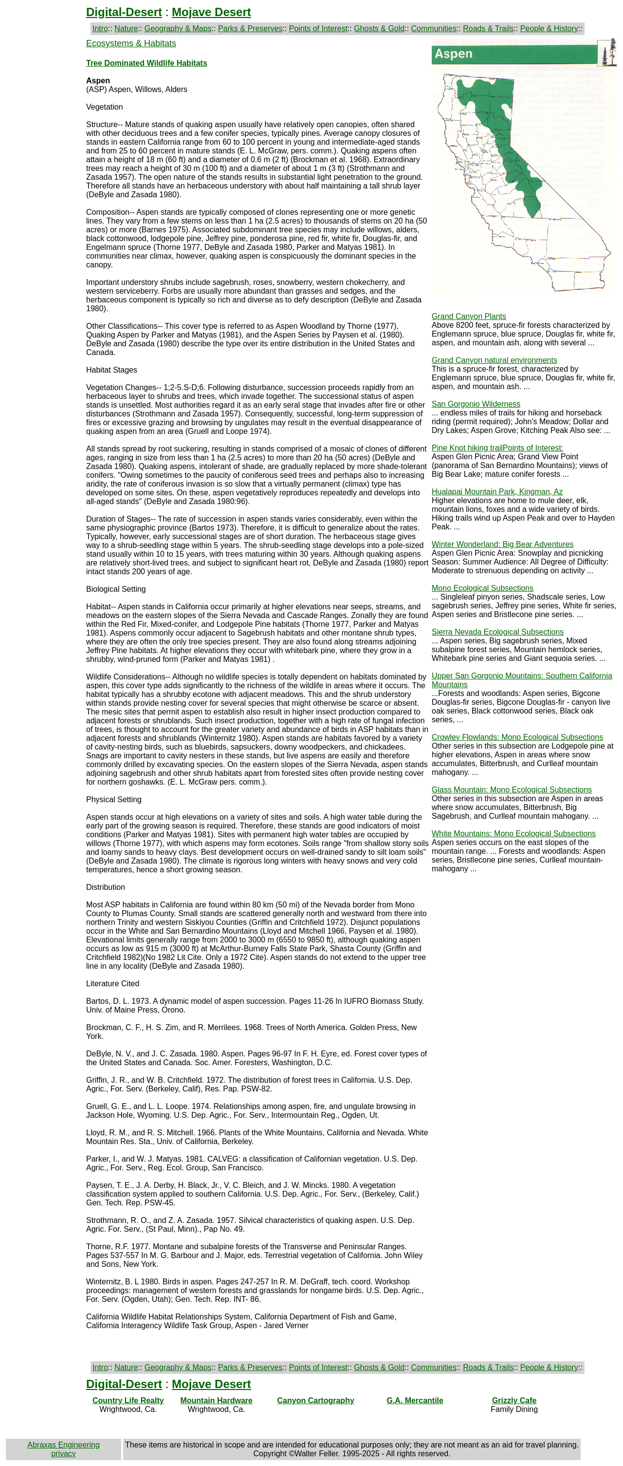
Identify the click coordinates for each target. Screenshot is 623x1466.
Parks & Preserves (250, 28)
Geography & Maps (178, 28)
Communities (434, 28)
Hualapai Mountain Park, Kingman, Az (497, 492)
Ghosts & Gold (379, 28)
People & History (549, 28)
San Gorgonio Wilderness (476, 404)
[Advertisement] (44, 193)
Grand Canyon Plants (469, 316)
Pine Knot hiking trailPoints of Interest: (497, 448)
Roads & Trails (488, 28)
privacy (63, 1453)
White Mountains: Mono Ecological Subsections (514, 833)
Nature (126, 28)
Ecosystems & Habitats (131, 43)
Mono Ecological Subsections (482, 588)
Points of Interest (318, 28)
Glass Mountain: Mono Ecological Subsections (512, 790)
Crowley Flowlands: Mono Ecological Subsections (517, 737)
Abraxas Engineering (63, 1445)
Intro (100, 28)
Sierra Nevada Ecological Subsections (498, 632)
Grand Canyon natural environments (494, 360)
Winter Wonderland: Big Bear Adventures (502, 544)
